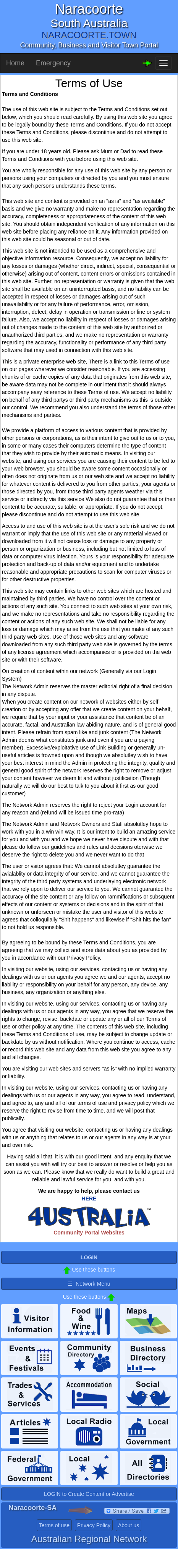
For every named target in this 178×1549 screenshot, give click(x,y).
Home (15, 63)
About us (128, 1525)
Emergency (53, 63)
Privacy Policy (93, 1525)
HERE (89, 1198)
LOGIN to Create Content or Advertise (89, 1494)
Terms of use (54, 1525)
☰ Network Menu (89, 1284)
